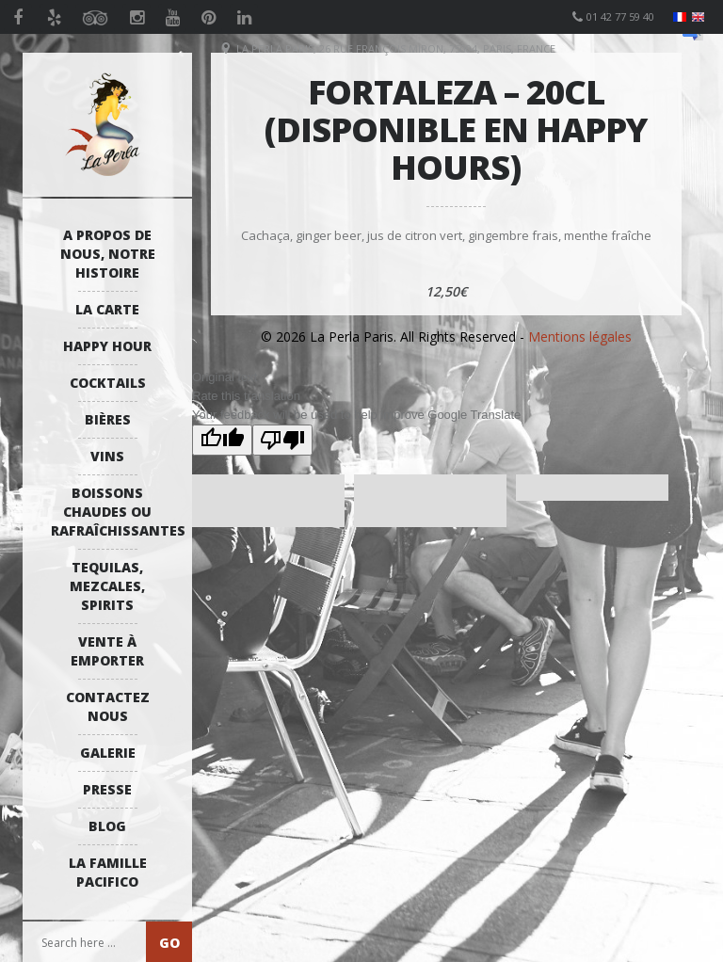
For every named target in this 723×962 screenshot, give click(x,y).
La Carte (107, 309)
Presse (107, 789)
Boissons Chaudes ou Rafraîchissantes (112, 511)
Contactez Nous (108, 706)
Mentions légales (580, 336)
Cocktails (108, 383)
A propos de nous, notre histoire (107, 253)
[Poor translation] (282, 440)
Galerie (108, 753)
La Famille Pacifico (108, 872)
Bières (108, 419)
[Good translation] (222, 440)
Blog (107, 826)
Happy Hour (107, 346)
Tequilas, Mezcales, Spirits (107, 586)
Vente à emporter (107, 651)
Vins (107, 456)
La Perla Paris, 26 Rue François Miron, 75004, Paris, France (395, 48)
